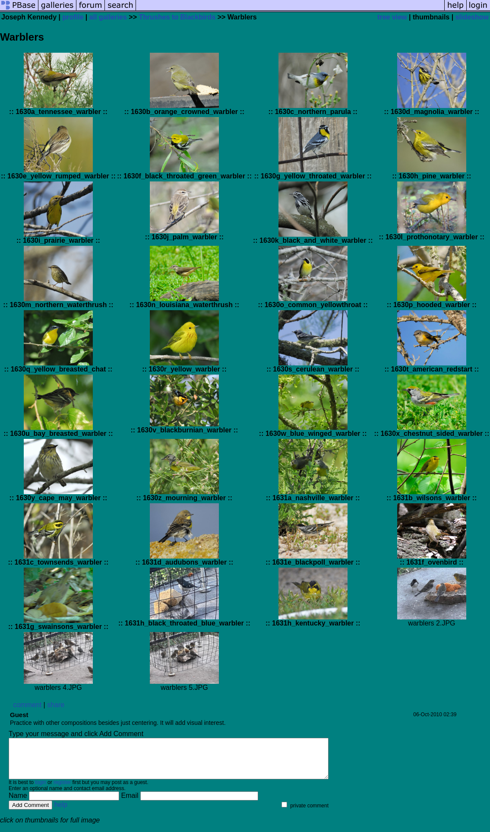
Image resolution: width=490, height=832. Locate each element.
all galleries (108, 17)
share (55, 704)
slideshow (472, 17)
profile (72, 17)
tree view (392, 17)
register (62, 790)
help (60, 812)
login (40, 790)
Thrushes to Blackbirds (177, 17)
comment (27, 704)
